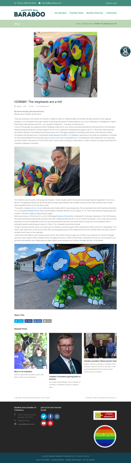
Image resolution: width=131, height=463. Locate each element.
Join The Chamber (89, 460)
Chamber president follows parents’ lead (100, 361)
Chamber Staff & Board (73, 460)
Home (78, 24)
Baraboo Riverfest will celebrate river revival (32, 398)
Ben (32, 106)
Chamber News (87, 24)
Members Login (111, 3)
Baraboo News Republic (51, 135)
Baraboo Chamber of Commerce (60, 456)
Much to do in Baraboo (23, 371)
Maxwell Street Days (35, 211)
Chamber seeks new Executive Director (101, 398)
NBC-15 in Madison (71, 135)
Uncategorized (44, 106)
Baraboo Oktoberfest (65, 216)
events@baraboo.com (51, 3)
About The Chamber (43, 460)
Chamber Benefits (57, 460)
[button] (19, 321)
